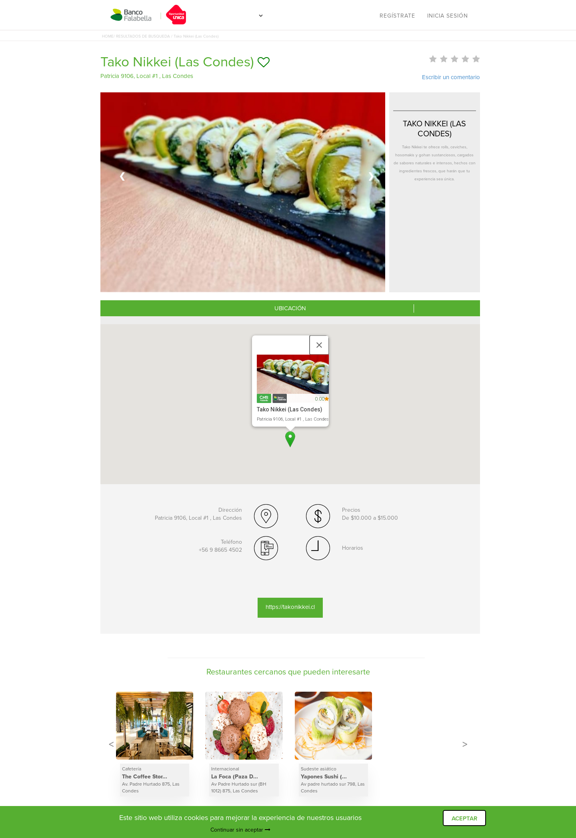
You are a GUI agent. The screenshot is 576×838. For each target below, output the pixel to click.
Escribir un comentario (451, 77)
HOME (108, 36)
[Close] (319, 345)
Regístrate (397, 15)
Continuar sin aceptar (240, 829)
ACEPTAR (464, 818)
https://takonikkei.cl (290, 607)
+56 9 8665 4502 (220, 550)
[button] (290, 439)
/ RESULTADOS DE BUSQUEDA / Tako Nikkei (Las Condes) (166, 36)
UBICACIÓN (290, 308)
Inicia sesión (447, 15)
